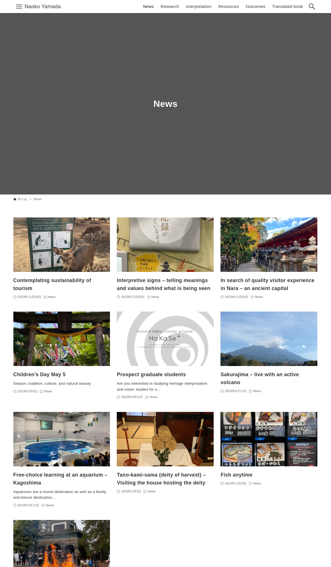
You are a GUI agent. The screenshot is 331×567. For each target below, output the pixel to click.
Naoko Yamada (43, 6)
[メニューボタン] (19, 6)
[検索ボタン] (312, 6)
